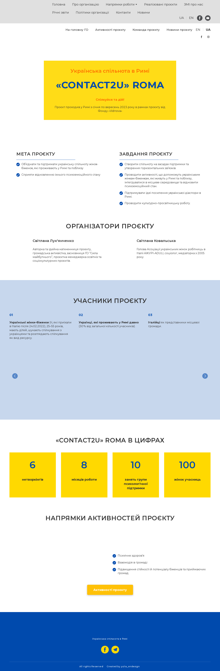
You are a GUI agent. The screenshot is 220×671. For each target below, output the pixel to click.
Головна (58, 4)
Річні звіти (60, 12)
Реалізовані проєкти (160, 4)
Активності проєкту (110, 29)
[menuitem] (198, 30)
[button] (199, 18)
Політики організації (92, 12)
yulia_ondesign (130, 666)
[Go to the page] (15, 33)
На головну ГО (76, 29)
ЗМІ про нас (193, 4)
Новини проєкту (179, 29)
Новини (144, 12)
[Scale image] (41, 375)
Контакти (123, 12)
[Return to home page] (17, 11)
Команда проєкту (146, 29)
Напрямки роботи (120, 4)
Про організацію (85, 4)
